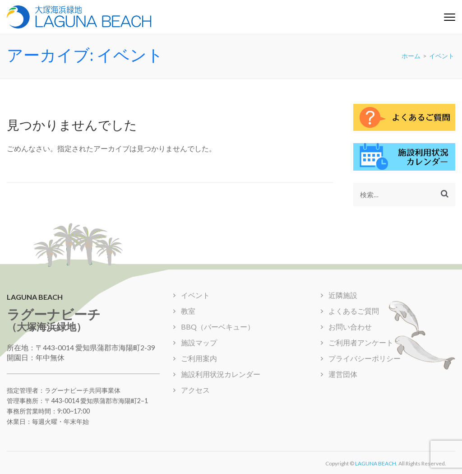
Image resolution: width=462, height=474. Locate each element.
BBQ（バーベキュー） (217, 326)
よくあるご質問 (353, 311)
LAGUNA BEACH (375, 463)
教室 (188, 311)
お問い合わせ (378, 9)
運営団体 (342, 374)
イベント (195, 295)
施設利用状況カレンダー (220, 374)
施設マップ (199, 342)
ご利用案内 (199, 358)
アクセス (195, 390)
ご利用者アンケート (429, 9)
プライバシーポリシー (364, 358)
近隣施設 (342, 295)
